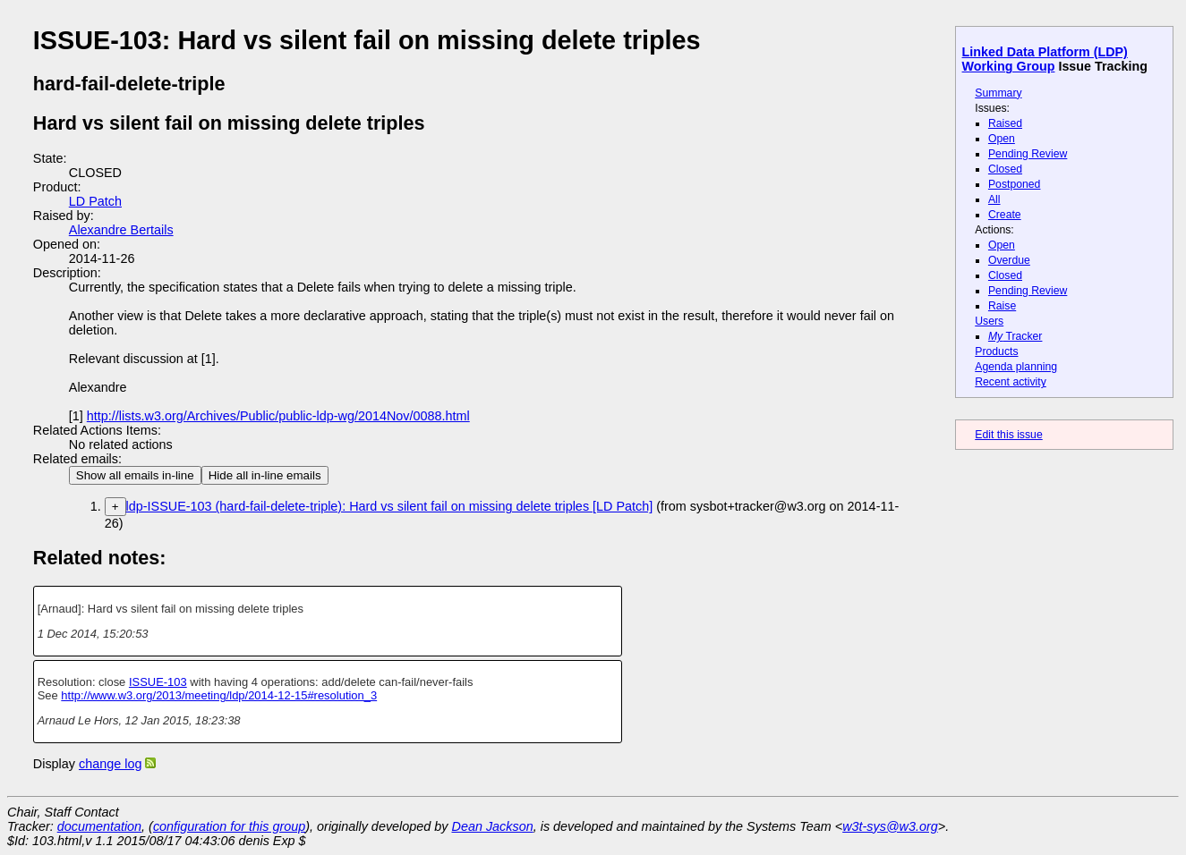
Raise (1002, 306)
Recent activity (1010, 382)
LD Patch (95, 201)
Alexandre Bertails (121, 230)
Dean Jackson (492, 826)
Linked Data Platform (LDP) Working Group (1045, 59)
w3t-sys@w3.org (890, 826)
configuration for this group (229, 826)
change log (110, 764)
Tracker (1015, 336)
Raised (1005, 123)
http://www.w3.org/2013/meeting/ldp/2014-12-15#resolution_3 (219, 695)
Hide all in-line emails (265, 475)
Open (1001, 138)
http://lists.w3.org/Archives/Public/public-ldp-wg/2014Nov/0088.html (278, 416)
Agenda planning (1016, 366)
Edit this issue (1008, 434)
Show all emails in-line (135, 475)
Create (1004, 214)
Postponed (1014, 184)
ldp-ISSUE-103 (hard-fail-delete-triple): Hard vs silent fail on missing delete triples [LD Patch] (389, 506)
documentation (99, 826)
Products (996, 351)
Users (989, 321)
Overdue (1009, 260)
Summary (998, 93)
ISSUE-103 (158, 682)
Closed (1005, 169)
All (994, 199)
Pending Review (1027, 154)
